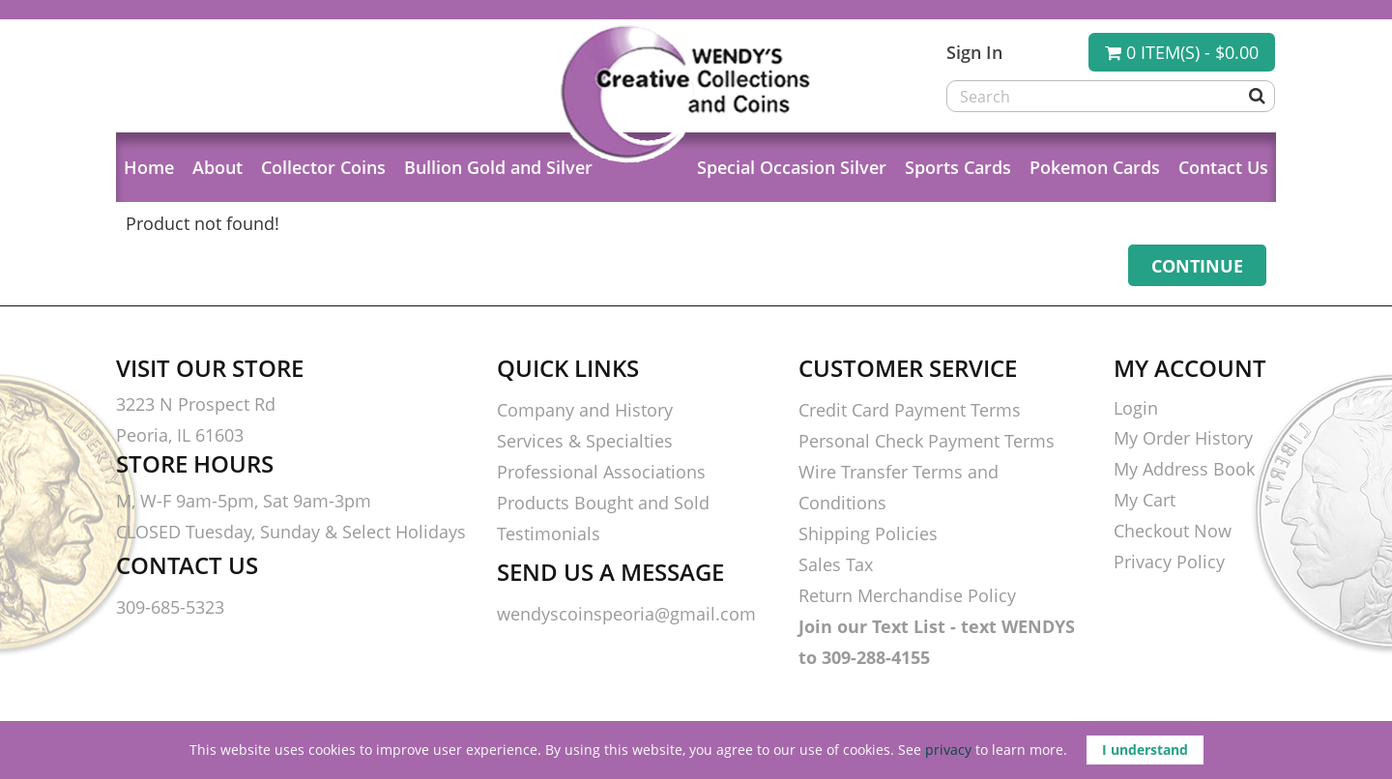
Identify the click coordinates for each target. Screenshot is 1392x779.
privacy (948, 749)
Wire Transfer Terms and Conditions (898, 487)
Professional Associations (601, 471)
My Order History (1183, 437)
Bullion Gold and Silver (498, 167)
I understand (1145, 749)
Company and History (585, 409)
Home (149, 167)
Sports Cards (958, 167)
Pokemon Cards (1095, 167)
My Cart (1144, 499)
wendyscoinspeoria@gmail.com (626, 613)
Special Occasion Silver (791, 167)
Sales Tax (835, 564)
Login (1136, 407)
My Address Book (1184, 468)
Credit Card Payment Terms (909, 409)
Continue (1197, 265)
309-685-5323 (170, 607)
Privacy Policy (1169, 561)
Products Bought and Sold (603, 502)
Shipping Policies (868, 533)
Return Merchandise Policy (907, 595)
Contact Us (1223, 167)
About (217, 167)
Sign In (974, 52)
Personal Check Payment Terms (926, 440)
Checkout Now (1173, 530)
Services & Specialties (585, 440)
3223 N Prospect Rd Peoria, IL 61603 (196, 419)
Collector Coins (323, 167)
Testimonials (548, 533)
